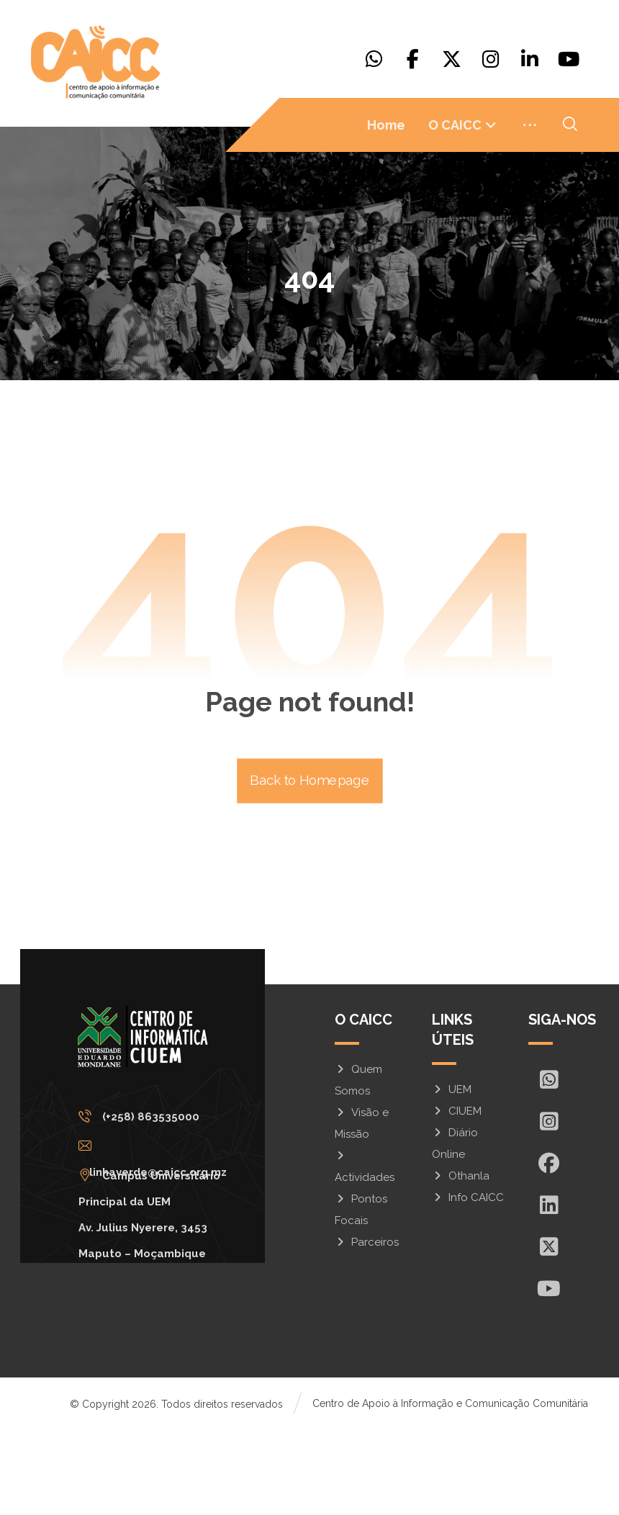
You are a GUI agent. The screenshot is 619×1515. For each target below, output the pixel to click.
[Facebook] (413, 59)
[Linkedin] (529, 59)
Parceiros (367, 1327)
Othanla (460, 1261)
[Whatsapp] (374, 59)
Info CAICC (468, 1283)
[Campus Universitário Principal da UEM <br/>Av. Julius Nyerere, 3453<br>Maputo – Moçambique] (159, 1262)
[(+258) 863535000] (159, 1202)
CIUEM (457, 1196)
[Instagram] (490, 59)
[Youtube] (568, 59)
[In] (549, 1290)
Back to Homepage (310, 866)
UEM (451, 1175)
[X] (452, 59)
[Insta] (549, 1207)
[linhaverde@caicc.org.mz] (159, 1232)
